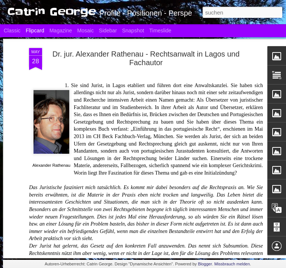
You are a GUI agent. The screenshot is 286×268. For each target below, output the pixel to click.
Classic (12, 31)
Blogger (205, 264)
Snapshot (133, 31)
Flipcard (35, 31)
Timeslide (160, 31)
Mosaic (85, 31)
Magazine (61, 31)
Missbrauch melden (232, 264)
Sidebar (108, 31)
